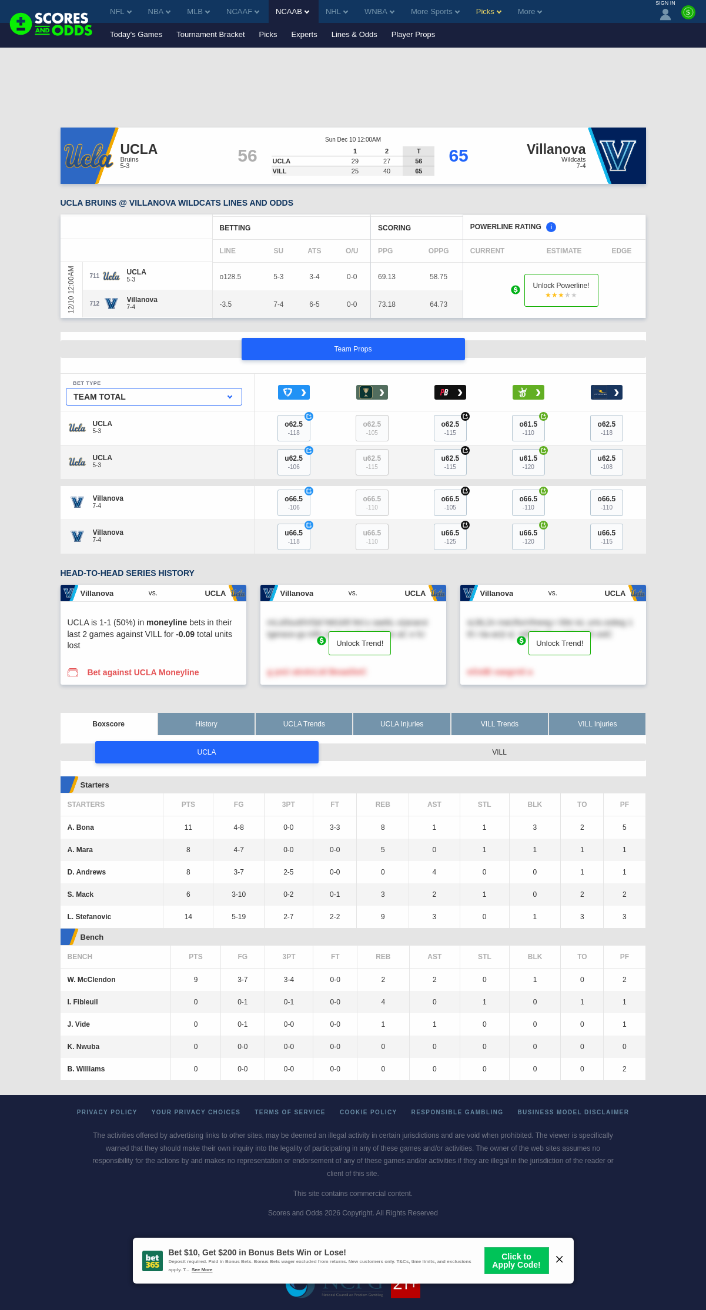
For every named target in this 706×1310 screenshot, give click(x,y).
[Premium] (688, 17)
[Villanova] (142, 299)
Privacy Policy (107, 1112)
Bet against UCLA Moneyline (143, 672)
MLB (198, 11)
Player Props (413, 34)
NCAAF (242, 11)
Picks (268, 34)
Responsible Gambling (457, 1112)
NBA (159, 11)
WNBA (379, 11)
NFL (121, 11)
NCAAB (292, 11)
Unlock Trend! (359, 643)
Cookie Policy (368, 1112)
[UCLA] (136, 272)
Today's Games (136, 34)
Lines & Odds (354, 34)
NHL (337, 11)
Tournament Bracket (210, 34)
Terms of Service (290, 1112)
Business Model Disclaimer (573, 1112)
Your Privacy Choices (196, 1112)
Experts (304, 34)
